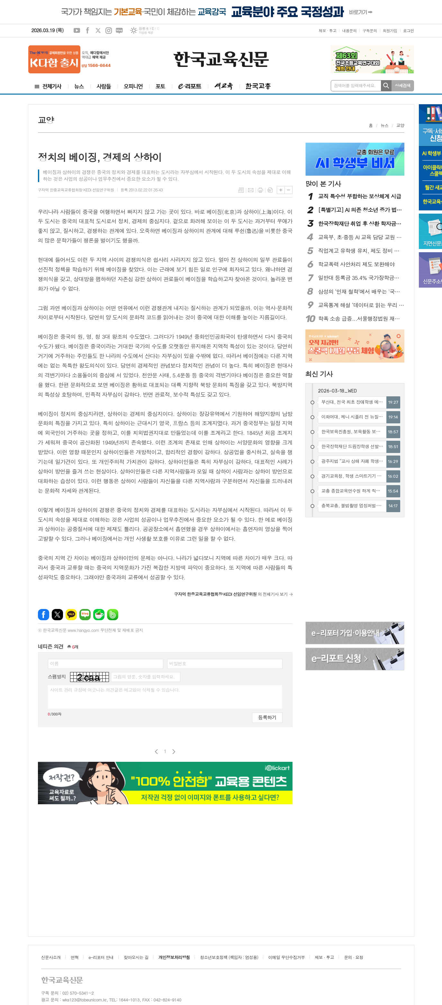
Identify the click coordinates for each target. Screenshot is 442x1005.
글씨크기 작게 (288, 190)
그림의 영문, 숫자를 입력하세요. (144, 676)
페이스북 (87, 30)
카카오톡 (71, 614)
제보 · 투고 (327, 30)
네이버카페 (98, 614)
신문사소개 (51, 957)
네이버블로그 (119, 30)
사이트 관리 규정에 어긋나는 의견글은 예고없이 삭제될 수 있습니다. (115, 689)
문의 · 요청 (353, 957)
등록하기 (267, 717)
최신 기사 (319, 374)
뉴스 (384, 125)
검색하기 (386, 85)
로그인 (408, 30)
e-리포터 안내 (101, 957)
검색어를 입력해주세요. (355, 85)
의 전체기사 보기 (230, 594)
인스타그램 (108, 30)
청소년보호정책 (229, 957)
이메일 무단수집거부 (286, 957)
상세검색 (402, 85)
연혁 (74, 957)
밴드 (112, 614)
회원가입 (390, 30)
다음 (173, 751)
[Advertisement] (355, 570)
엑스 (98, 30)
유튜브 (77, 30)
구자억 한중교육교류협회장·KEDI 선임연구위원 (76, 189)
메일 (251, 190)
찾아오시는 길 (136, 957)
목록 (241, 190)
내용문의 (349, 30)
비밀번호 (177, 663)
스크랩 (270, 190)
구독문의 (369, 30)
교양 (400, 125)
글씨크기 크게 (281, 190)
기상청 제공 (146, 33)
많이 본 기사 (323, 184)
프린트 (260, 190)
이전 (156, 751)
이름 (54, 663)
